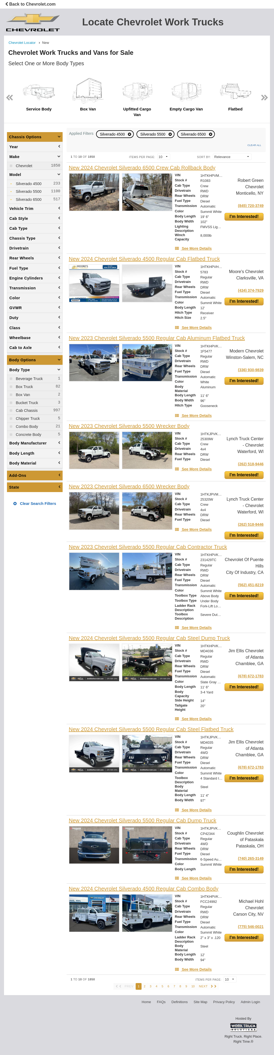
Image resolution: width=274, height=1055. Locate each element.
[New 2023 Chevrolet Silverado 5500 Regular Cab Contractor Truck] (148, 547)
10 (193, 986)
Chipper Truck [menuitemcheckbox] (27, 418)
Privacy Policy (224, 1002)
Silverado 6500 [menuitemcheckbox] (28, 199)
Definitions (180, 1002)
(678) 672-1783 (251, 676)
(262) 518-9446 (251, 464)
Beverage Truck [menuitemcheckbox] (29, 379)
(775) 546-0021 (251, 926)
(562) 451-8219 (251, 585)
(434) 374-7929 (251, 290)
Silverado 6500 (194, 134)
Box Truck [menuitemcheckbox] (24, 387)
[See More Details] (193, 248)
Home (146, 1002)
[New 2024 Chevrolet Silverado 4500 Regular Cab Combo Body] (143, 889)
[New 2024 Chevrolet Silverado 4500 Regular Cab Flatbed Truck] (144, 259)
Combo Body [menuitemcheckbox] (26, 426)
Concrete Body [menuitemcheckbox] (28, 434)
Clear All (254, 145)
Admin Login (250, 1002)
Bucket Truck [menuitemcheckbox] (26, 403)
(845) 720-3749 (251, 206)
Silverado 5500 (153, 134)
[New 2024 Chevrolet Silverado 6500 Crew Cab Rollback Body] (142, 168)
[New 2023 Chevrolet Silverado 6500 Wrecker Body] (129, 487)
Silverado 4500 (113, 134)
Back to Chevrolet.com (30, 4)
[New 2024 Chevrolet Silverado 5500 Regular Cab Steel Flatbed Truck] (151, 729)
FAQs (161, 1002)
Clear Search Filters (34, 503)
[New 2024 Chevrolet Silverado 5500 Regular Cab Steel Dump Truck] (149, 638)
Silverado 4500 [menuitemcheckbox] (28, 184)
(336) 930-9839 (251, 370)
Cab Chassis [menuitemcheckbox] (26, 410)
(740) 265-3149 (251, 858)
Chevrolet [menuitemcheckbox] (23, 166)
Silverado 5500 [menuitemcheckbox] (28, 191)
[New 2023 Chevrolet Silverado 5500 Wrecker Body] (129, 426)
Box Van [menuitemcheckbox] (22, 395)
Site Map (200, 1002)
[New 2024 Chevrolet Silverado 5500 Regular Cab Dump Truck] (142, 821)
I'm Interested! (244, 216)
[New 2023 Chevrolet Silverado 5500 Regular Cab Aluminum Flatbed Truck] (157, 338)
